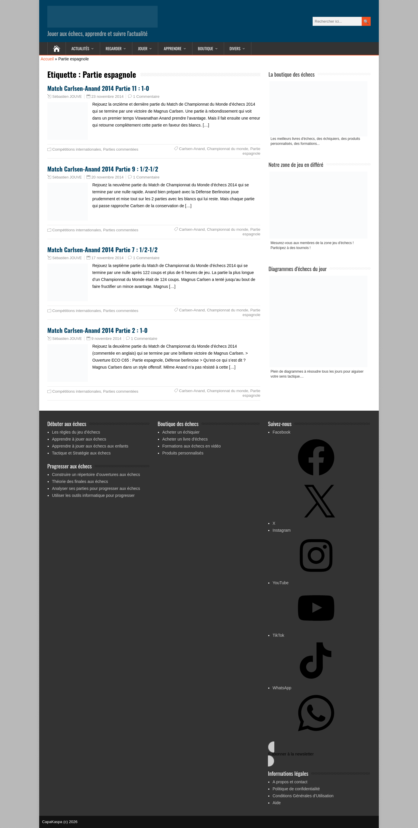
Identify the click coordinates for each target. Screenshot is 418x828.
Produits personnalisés (182, 453)
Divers (235, 48)
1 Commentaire (146, 96)
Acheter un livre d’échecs (185, 439)
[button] (319, 754)
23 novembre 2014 (107, 96)
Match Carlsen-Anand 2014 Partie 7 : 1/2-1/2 (102, 249)
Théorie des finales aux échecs (80, 481)
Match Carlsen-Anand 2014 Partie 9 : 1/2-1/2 (102, 168)
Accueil (47, 59)
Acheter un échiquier (180, 432)
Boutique (205, 48)
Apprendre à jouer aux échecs (79, 439)
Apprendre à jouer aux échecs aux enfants (90, 446)
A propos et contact (290, 782)
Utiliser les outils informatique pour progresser (93, 495)
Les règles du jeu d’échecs (76, 432)
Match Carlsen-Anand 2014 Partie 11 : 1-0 (98, 88)
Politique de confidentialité (296, 788)
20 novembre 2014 (107, 177)
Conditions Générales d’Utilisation (303, 795)
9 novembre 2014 (106, 338)
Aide (277, 802)
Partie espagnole (251, 151)
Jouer (142, 48)
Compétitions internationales (76, 149)
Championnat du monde (227, 149)
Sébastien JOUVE (67, 97)
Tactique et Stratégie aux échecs (81, 453)
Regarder (114, 48)
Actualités (80, 48)
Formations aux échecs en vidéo (191, 446)
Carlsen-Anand (192, 149)
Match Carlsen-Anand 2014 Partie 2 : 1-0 (97, 330)
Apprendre (172, 48)
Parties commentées (120, 149)
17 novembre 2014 (107, 258)
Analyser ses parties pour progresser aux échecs (96, 488)
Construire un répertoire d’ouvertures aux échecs (96, 474)
